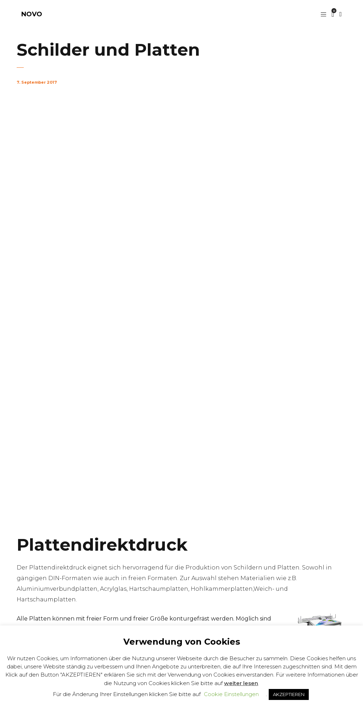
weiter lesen (241, 683)
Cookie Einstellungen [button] (231, 694)
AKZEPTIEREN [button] (289, 694)
